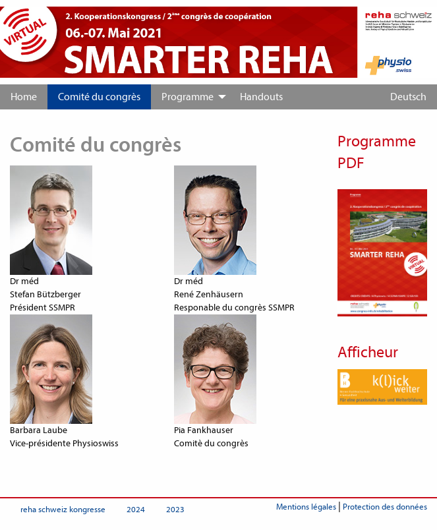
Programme (187, 97)
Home (24, 97)
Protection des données (385, 507)
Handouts (261, 97)
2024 (136, 509)
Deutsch (408, 97)
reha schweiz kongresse (62, 509)
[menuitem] (23, 96)
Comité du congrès (99, 97)
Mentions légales (306, 507)
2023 (175, 509)
